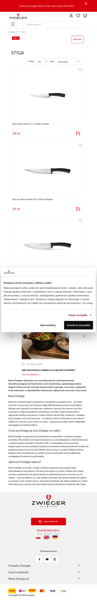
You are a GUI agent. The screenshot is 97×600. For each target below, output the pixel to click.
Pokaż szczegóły (77, 315)
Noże (23, 32)
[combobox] (42, 61)
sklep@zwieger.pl (48, 530)
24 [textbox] (39, 62)
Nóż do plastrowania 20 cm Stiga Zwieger (32, 199)
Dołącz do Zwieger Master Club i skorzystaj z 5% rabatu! (46, 6)
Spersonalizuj (48, 325)
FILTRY (77, 39)
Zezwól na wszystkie (78, 325)
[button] (85, 336)
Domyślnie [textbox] (63, 62)
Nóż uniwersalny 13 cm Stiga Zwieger (30, 123)
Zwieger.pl (12, 32)
